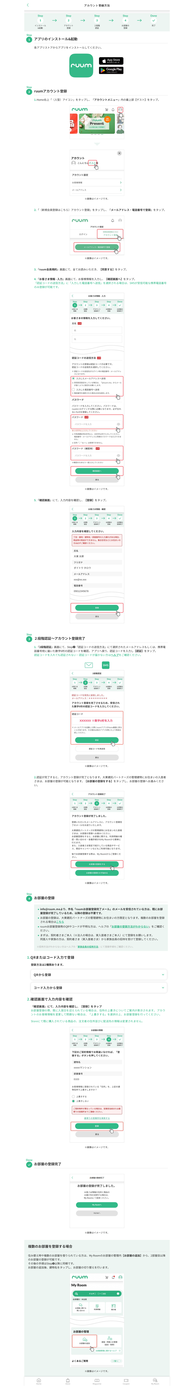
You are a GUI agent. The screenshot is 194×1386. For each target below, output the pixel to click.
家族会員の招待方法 (88, 946)
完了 (154, 25)
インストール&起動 (40, 26)
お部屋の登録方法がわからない (130, 926)
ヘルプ (115, 655)
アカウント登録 (68, 26)
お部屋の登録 (125, 26)
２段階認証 (97, 26)
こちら (60, 922)
